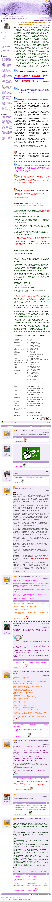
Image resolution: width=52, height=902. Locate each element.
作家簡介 (26, 18)
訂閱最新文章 (22, 16)
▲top (50, 897)
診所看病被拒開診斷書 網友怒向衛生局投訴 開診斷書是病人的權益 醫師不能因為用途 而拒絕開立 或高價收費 (7, 61)
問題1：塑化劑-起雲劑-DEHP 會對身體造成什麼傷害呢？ (7, 111)
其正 (3, 44)
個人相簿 (15, 18)
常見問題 (12, 899)
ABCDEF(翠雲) (7, 801)
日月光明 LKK (5, 36)
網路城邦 (49, 0)
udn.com (49, 899)
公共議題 (47, 417)
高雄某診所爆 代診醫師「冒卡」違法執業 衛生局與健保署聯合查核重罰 (6, 117)
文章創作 (9, 18)
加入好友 (5, 16)
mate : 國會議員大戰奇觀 (6, 453)
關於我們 (8, 899)
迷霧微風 (5, 14)
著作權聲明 (21, 899)
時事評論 (43, 417)
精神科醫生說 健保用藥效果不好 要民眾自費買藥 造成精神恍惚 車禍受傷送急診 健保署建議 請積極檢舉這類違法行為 (7, 67)
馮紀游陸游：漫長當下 (7, 49)
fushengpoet (5, 39)
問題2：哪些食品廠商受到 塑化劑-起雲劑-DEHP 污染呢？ (7, 107)
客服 (29, 899)
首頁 (4, 18)
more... (10, 53)
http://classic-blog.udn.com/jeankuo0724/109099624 (21, 171)
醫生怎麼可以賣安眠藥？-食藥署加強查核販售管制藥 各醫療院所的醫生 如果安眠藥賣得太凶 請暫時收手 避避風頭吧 (7, 95)
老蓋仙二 (4, 38)
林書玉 (4, 41)
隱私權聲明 (25, 899)
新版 (13, 14)
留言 (5, 455)
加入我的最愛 (16, 16)
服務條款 (16, 899)
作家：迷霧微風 (6, 15)
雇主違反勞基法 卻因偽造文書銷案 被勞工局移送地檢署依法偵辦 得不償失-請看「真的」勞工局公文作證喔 (7, 83)
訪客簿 (20, 18)
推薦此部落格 (10, 16)
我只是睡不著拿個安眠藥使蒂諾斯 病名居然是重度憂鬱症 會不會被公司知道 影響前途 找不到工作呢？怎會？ (7, 137)
